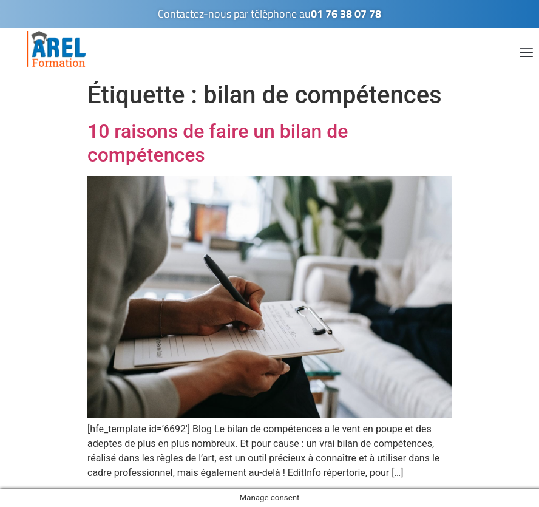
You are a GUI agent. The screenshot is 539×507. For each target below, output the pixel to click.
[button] (526, 52)
